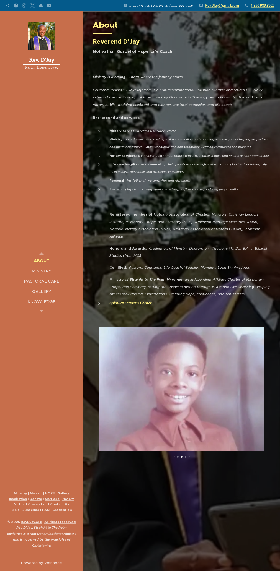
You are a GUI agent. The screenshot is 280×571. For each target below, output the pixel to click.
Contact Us (59, 504)
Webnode (53, 562)
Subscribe (30, 510)
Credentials (62, 510)
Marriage (52, 499)
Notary (68, 499)
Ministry (20, 493)
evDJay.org (31, 522)
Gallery (63, 493)
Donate (36, 499)
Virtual (19, 504)
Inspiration (18, 499)
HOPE (50, 493)
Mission (36, 493)
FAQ (46, 510)
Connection (37, 504)
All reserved (60, 522)
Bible (15, 510)
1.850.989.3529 (262, 5)
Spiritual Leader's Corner (130, 303)
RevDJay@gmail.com (222, 5)
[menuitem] (41, 260)
